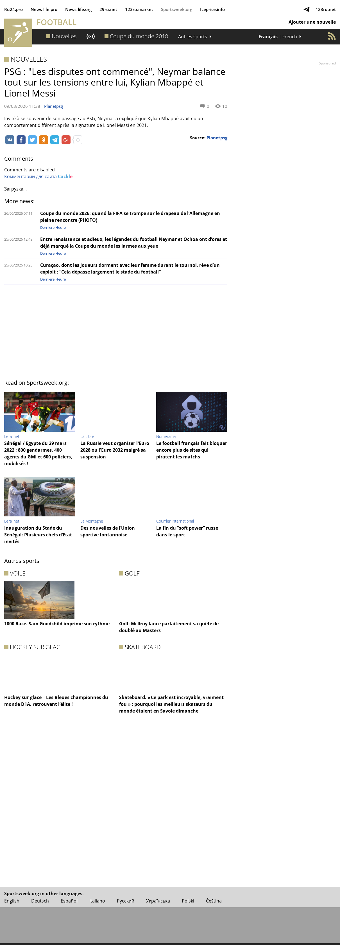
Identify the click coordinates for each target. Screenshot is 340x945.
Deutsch (40, 901)
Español (69, 901)
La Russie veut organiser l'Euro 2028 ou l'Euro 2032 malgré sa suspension (114, 450)
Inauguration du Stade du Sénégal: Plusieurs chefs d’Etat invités (38, 535)
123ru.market (139, 9)
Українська (158, 901)
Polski (188, 901)
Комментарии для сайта (38, 176)
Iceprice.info (212, 9)
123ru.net (326, 9)
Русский (125, 901)
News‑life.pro (44, 9)
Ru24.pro (13, 9)
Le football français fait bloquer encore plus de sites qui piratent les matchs (191, 450)
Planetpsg (53, 106)
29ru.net (108, 9)
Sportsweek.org (176, 9)
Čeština (214, 901)
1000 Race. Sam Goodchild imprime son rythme (57, 624)
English (11, 901)
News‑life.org (78, 9)
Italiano (97, 901)
